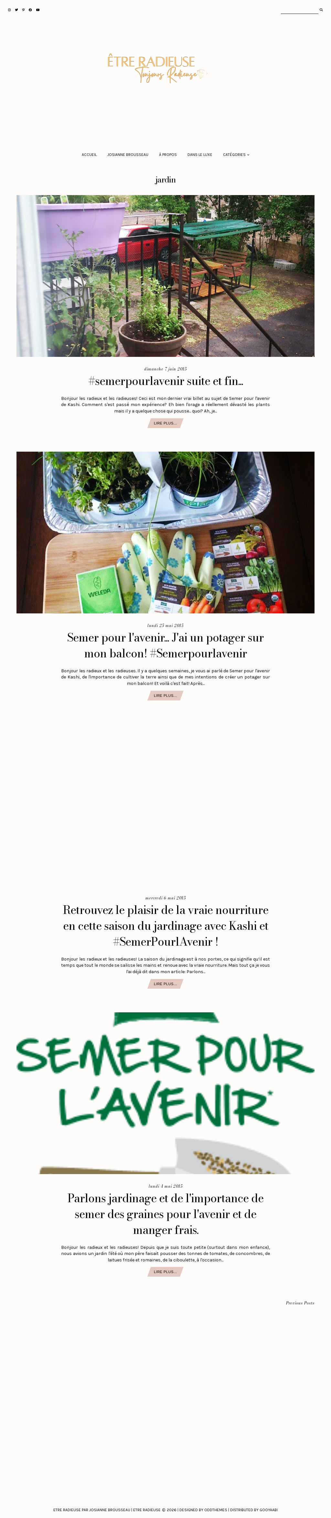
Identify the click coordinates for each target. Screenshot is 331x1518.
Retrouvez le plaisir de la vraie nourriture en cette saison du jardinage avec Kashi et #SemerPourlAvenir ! (165, 925)
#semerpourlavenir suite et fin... (165, 381)
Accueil (89, 154)
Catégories (234, 154)
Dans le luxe (199, 154)
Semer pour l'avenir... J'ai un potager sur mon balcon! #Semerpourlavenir (165, 645)
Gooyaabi (269, 1510)
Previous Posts (300, 1303)
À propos (168, 154)
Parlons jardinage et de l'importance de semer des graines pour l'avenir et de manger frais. (165, 1214)
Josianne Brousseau (127, 154)
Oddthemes (215, 1510)
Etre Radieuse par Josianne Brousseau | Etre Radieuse (107, 1510)
